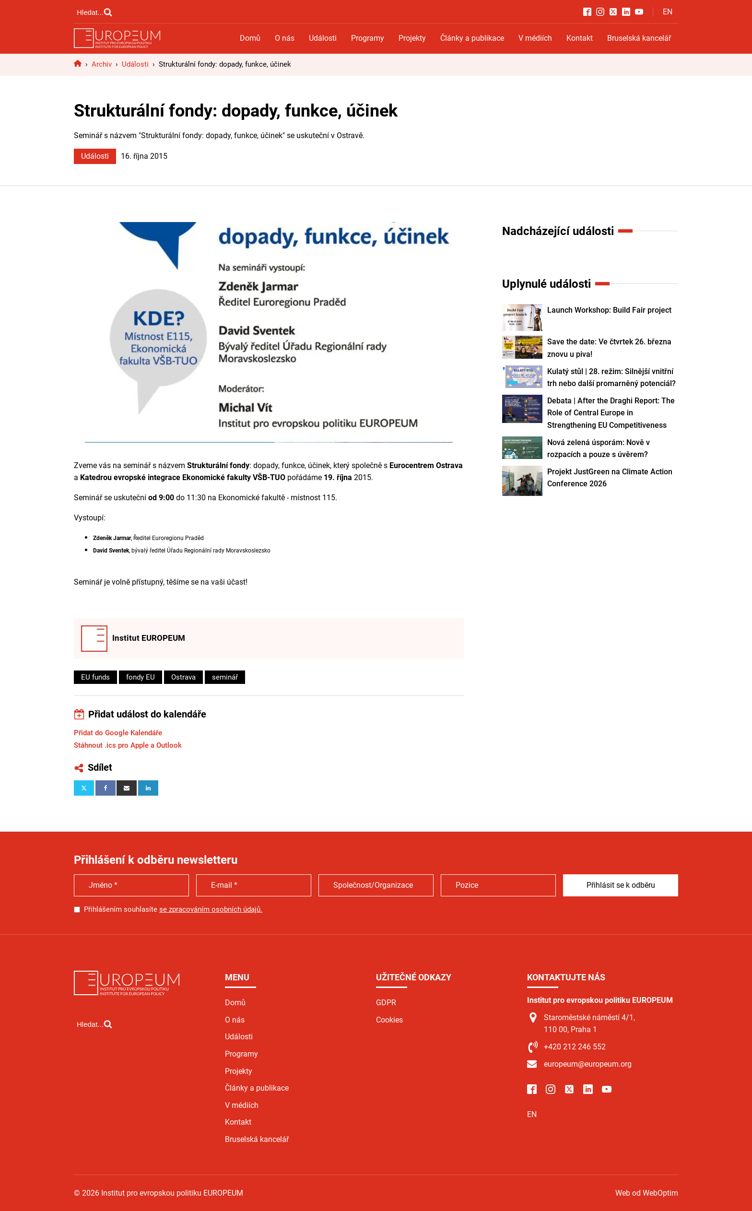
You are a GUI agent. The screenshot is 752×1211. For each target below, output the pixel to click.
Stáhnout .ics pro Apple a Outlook (128, 745)
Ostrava (183, 677)
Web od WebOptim (646, 1193)
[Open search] (94, 12)
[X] (84, 788)
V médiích (535, 38)
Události (323, 38)
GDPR (386, 1002)
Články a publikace (472, 38)
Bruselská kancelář (639, 38)
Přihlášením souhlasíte (173, 909)
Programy (367, 38)
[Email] (127, 788)
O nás (284, 38)
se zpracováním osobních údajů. (210, 909)
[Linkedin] (148, 788)
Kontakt (579, 38)
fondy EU (140, 677)
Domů (250, 38)
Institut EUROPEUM (148, 638)
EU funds (95, 677)
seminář (225, 677)
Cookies (389, 1019)
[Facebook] (105, 788)
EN (667, 11)
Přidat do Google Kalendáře (118, 733)
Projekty (412, 38)
